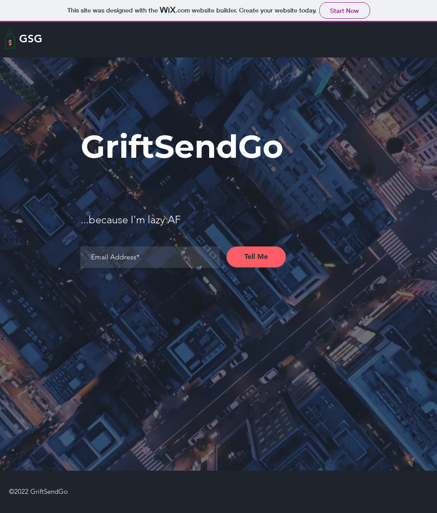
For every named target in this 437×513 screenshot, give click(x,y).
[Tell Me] (256, 256)
